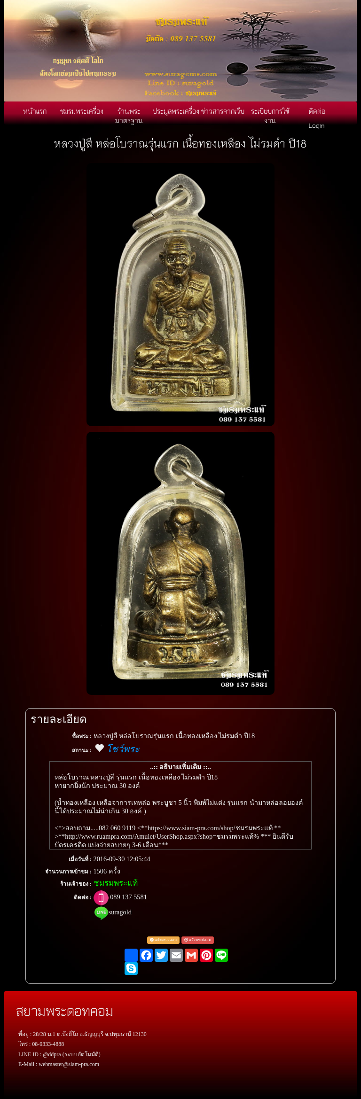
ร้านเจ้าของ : (76, 884)
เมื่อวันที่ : (80, 859)
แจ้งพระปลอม (197, 940)
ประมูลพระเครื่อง (176, 111)
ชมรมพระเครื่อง (81, 111)
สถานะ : (82, 750)
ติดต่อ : (83, 897)
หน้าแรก (35, 111)
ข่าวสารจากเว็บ (222, 111)
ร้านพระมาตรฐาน (129, 115)
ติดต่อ (317, 111)
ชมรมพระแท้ (116, 883)
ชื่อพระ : (82, 736)
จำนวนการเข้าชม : (68, 871)
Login (317, 125)
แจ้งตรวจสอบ (163, 940)
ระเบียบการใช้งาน (270, 115)
